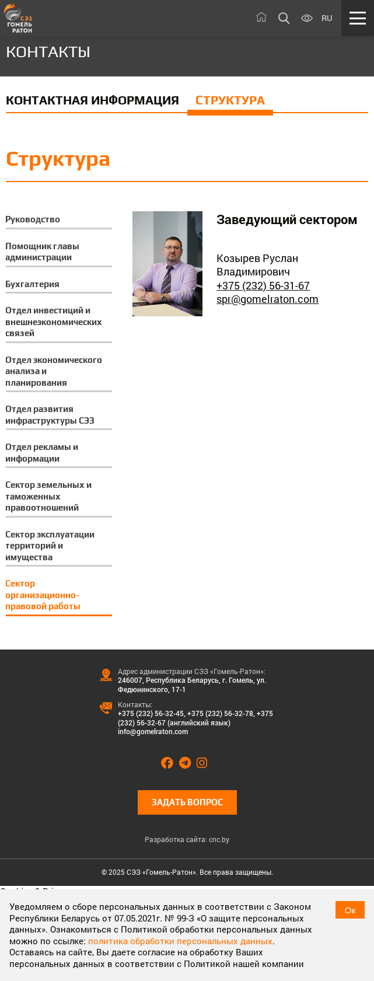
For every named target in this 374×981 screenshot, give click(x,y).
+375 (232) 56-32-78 (220, 713)
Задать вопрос (187, 802)
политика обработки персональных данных (180, 941)
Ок (350, 910)
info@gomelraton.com (153, 731)
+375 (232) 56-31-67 (263, 285)
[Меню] (357, 18)
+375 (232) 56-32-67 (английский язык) (195, 717)
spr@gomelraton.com (267, 299)
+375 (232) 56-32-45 (151, 713)
